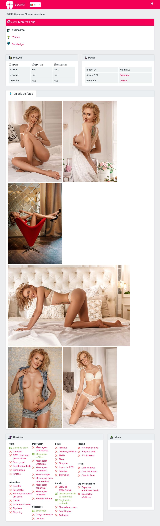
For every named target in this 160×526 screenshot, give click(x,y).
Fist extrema (88, 455)
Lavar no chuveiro (22, 504)
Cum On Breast (89, 471)
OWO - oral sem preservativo (21, 457)
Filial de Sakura (44, 498)
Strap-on (63, 463)
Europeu (124, 75)
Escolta (17, 486)
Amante (63, 447)
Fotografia (18, 490)
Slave (61, 459)
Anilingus (63, 515)
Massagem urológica (41, 462)
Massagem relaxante (41, 493)
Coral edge (15, 44)
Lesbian (40, 518)
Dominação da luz (68, 451)
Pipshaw (17, 508)
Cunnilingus (65, 511)
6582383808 (18, 30)
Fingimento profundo (64, 502)
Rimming (17, 512)
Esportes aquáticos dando (90, 489)
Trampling (64, 475)
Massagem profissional (42, 449)
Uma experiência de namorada (67, 495)
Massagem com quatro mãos (44, 480)
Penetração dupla (22, 466)
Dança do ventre (44, 514)
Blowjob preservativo (65, 488)
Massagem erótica (41, 456)
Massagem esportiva (41, 486)
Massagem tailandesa (41, 469)
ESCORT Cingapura (15, 14)
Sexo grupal (19, 462)
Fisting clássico (90, 447)
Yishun (13, 37)
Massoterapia (43, 474)
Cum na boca (88, 467)
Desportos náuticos (87, 496)
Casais (16, 500)
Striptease (41, 510)
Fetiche (17, 473)
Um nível (17, 451)
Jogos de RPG (66, 467)
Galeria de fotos (21, 93)
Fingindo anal (88, 451)
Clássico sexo (20, 447)
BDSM (62, 455)
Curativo (63, 471)
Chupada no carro (68, 507)
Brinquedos (19, 470)
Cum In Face (88, 475)
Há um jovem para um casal (22, 495)
